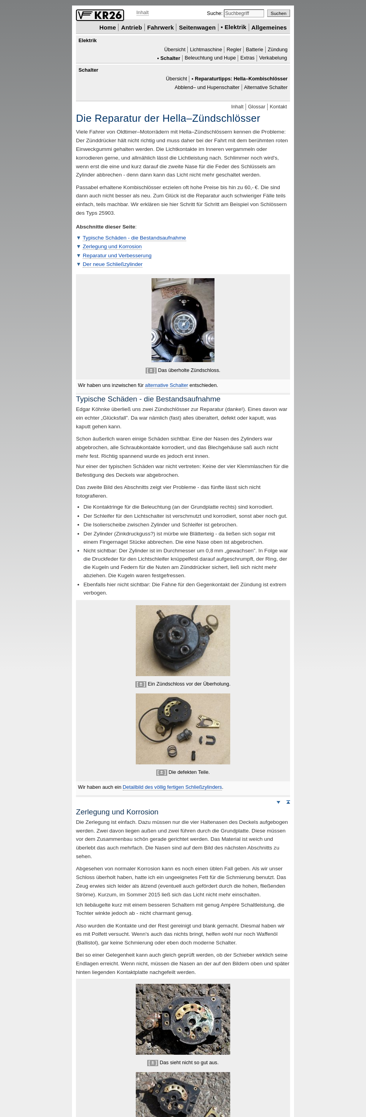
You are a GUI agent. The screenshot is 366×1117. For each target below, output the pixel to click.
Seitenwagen (197, 27)
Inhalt (143, 12)
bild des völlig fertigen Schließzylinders (172, 787)
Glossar (256, 107)
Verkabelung (273, 58)
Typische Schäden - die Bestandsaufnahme (134, 238)
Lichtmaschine (206, 49)
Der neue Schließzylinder (112, 264)
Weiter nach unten (278, 801)
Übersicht (174, 49)
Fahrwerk (160, 27)
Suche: (215, 13)
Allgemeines (269, 27)
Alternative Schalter (266, 87)
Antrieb (131, 27)
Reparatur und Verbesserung (117, 255)
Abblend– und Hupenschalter (207, 87)
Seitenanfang (288, 801)
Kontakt (278, 107)
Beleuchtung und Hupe (210, 58)
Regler (234, 49)
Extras (247, 58)
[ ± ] (151, 370)
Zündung (277, 49)
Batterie (254, 49)
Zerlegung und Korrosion (112, 246)
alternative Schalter (166, 385)
